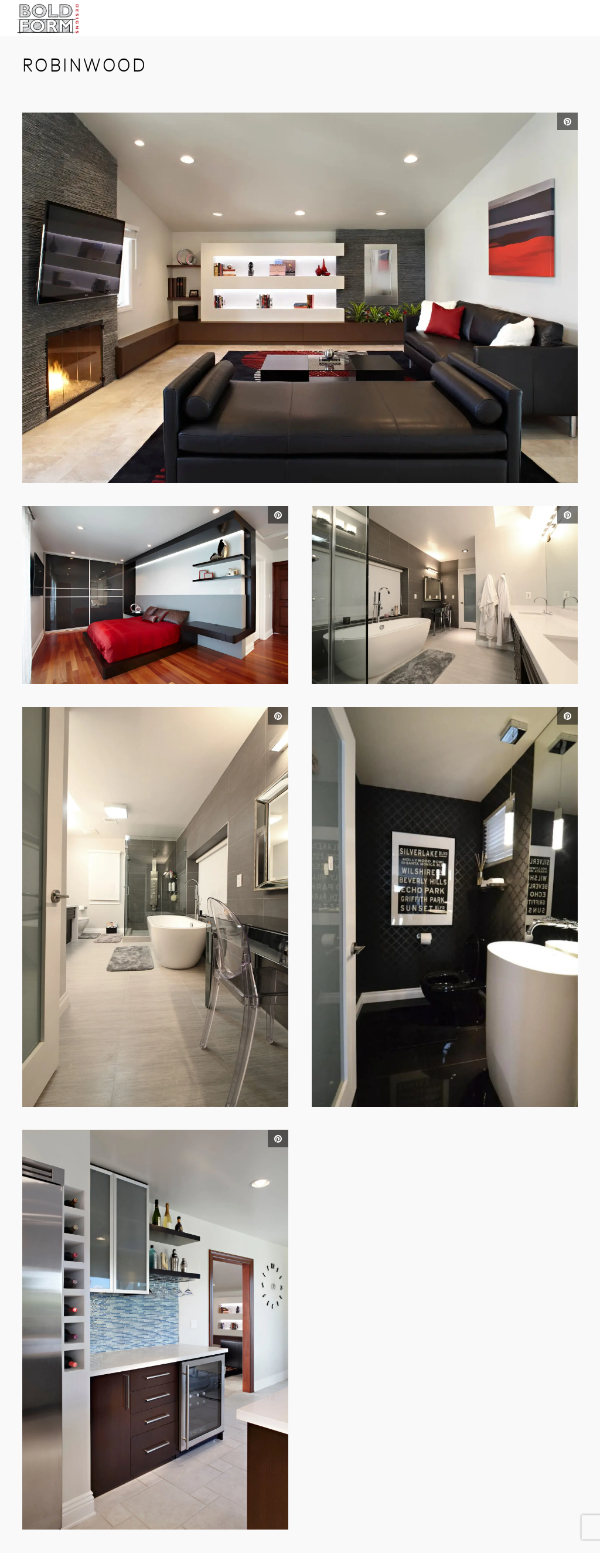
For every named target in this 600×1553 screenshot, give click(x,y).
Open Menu (574, 25)
